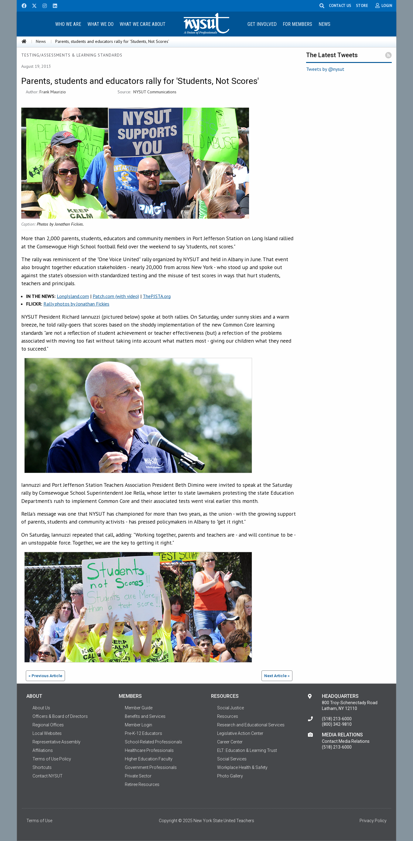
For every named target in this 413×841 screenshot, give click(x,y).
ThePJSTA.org (157, 296)
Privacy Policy (373, 820)
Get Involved (262, 24)
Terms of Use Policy (51, 758)
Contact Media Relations (346, 741)
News (324, 24)
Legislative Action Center (240, 733)
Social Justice (230, 707)
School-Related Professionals (153, 741)
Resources (227, 716)
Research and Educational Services (251, 724)
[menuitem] (68, 24)
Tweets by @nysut (325, 69)
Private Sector (138, 776)
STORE (362, 5)
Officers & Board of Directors (60, 716)
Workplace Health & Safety (242, 767)
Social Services (232, 758)
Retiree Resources (142, 784)
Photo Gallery (230, 776)
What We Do (100, 24)
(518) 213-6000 (337, 718)
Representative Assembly (56, 741)
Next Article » (277, 675)
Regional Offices (48, 724)
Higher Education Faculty (148, 758)
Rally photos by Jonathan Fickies (76, 304)
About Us (41, 707)
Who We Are (68, 24)
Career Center (230, 741)
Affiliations (42, 750)
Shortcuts (42, 767)
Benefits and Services (145, 716)
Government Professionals (151, 767)
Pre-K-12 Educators (143, 733)
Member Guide (138, 707)
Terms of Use (39, 820)
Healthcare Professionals (149, 750)
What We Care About (143, 24)
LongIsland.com (73, 296)
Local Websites (47, 733)
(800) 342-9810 (337, 724)
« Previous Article (45, 675)
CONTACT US (340, 5)
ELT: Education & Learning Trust (247, 750)
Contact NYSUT (47, 776)
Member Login (138, 724)
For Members (297, 24)
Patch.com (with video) (116, 296)
